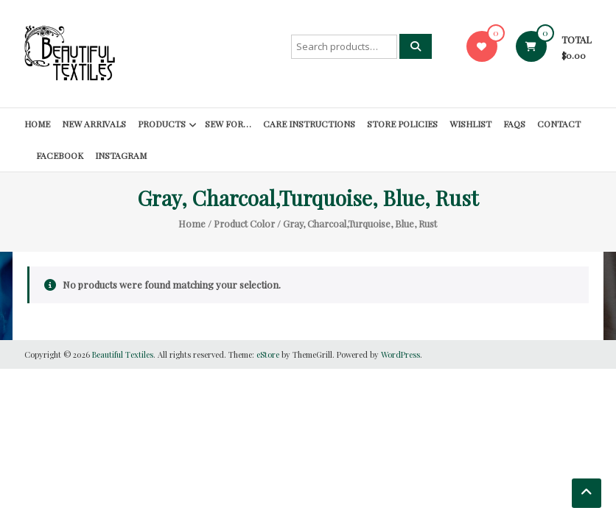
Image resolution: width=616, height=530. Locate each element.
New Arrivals (94, 124)
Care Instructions (309, 124)
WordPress (400, 354)
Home (37, 124)
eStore (267, 354)
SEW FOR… (228, 124)
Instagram (121, 155)
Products (162, 124)
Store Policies (402, 124)
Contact (559, 124)
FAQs (514, 124)
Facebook (59, 155)
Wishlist (470, 124)
